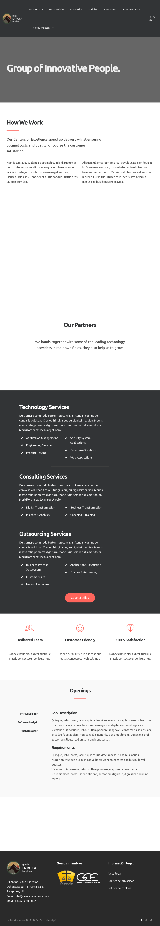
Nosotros (34, 9)
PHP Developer (28, 713)
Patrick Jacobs (118, 273)
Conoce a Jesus (131, 9)
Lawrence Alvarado (32, 235)
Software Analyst (27, 722)
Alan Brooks (72, 273)
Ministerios (76, 9)
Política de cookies (119, 888)
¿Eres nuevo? (110, 9)
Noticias (92, 9)
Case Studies (80, 597)
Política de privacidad (121, 880)
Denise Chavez (29, 273)
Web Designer (29, 730)
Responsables (56, 9)
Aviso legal (115, 873)
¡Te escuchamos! (41, 27)
